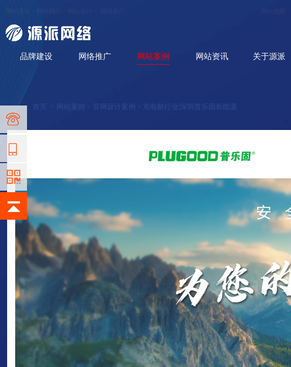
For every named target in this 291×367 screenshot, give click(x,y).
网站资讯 (212, 56)
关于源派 (269, 56)
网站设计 (80, 11)
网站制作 (49, 11)
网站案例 (153, 56)
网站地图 (273, 11)
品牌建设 (36, 56)
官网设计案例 (114, 107)
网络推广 (112, 11)
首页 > (44, 107)
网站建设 (18, 11)
